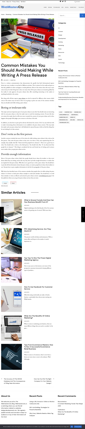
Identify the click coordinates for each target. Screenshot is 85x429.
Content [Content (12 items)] (68, 112)
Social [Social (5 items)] (80, 119)
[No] (83, 426)
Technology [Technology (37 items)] (64, 122)
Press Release (4, 186)
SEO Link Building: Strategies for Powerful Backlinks (69, 82)
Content (60, 31)
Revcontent (61, 401)
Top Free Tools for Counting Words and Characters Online (69, 93)
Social (67, 7)
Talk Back (23, 1)
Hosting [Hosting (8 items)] (74, 114)
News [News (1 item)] (72, 117)
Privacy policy (78, 426)
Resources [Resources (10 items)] (63, 119)
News (59, 49)
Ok (71, 426)
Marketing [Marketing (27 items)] (63, 117)
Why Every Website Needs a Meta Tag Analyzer (68, 87)
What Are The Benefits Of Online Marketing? (68, 413)
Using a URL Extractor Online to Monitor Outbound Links (69, 76)
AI (58, 28)
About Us (8, 1)
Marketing (73, 7)
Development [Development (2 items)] (64, 114)
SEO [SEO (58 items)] (72, 119)
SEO (63, 7)
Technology (56, 7)
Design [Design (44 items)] (77, 112)
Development (62, 38)
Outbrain (60, 410)
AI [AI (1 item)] (60, 112)
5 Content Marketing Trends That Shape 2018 (70, 405)
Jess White (6, 80)
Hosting (60, 42)
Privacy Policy (16, 1)
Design (50, 7)
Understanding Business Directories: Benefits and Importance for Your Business (70, 98)
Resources (61, 52)
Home (3, 1)
